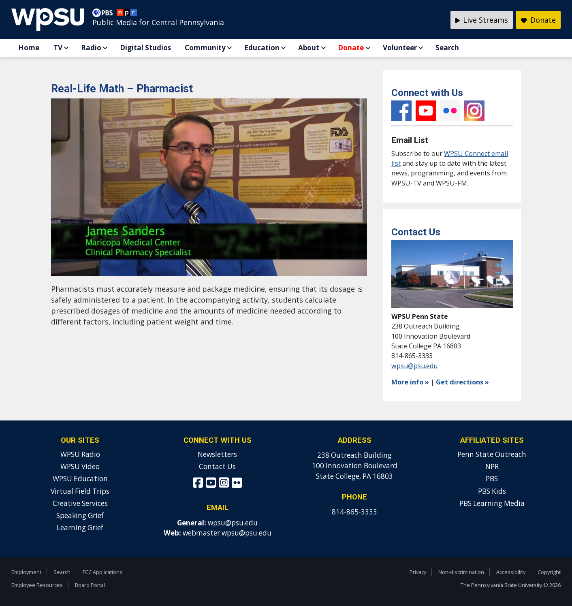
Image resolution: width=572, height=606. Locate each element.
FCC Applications (102, 572)
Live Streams (481, 20)
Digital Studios (145, 47)
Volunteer (400, 47)
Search (447, 47)
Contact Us (217, 466)
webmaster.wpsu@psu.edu (227, 533)
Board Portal (90, 585)
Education (262, 47)
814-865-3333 (354, 511)
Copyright (549, 572)
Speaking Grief (80, 515)
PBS (492, 478)
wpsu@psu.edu (414, 365)
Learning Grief (80, 527)
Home (28, 47)
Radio (91, 47)
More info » (410, 382)
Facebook (401, 110)
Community (205, 47)
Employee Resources (37, 585)
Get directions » (462, 382)
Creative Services (80, 503)
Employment (26, 572)
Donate (351, 47)
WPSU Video (80, 466)
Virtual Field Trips (80, 491)
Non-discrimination (461, 572)
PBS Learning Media (492, 503)
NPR (492, 466)
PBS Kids (492, 491)
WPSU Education (80, 478)
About (308, 47)
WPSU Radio (80, 454)
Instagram (474, 110)
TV (57, 47)
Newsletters (217, 454)
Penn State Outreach (491, 454)
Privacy (418, 572)
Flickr (450, 110)
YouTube (426, 110)
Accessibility (510, 572)
